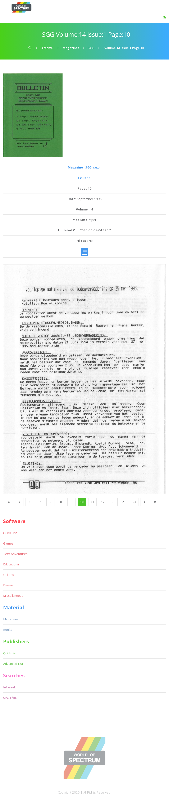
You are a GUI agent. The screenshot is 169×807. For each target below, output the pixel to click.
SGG (91, 48)
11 (92, 502)
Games (8, 543)
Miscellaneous (13, 595)
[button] (164, 18)
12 (103, 502)
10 (82, 502)
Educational (11, 564)
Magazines (71, 48)
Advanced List (13, 663)
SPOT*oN (10, 698)
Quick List (10, 533)
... (50, 502)
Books (7, 629)
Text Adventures (15, 554)
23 (123, 502)
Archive (47, 48)
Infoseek (9, 687)
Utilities (8, 575)
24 (134, 502)
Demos (8, 585)
